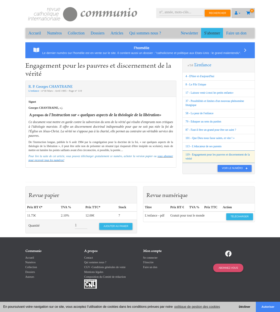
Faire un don (236, 33)
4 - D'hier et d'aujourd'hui (200, 76)
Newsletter (189, 33)
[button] (237, 13)
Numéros (54, 33)
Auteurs (29, 276)
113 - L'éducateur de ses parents (204, 146)
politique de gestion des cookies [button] (197, 306)
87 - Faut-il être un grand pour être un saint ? (211, 129)
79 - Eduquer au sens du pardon (203, 121)
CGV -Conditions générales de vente (105, 267)
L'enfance (34, 90)
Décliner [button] (244, 306)
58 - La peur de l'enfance (200, 113)
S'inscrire (148, 262)
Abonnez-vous (228, 267)
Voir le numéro (235, 168)
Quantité (34, 225)
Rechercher (217, 13)
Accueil (35, 33)
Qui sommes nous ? (145, 33)
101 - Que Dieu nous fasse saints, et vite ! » (210, 138)
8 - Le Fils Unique (196, 84)
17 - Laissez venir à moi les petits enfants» (210, 92)
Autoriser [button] (267, 306)
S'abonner (212, 33)
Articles (117, 33)
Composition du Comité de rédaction (105, 276)
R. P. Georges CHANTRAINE (51, 87)
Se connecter (150, 257)
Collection (76, 33)
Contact (88, 257)
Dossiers (97, 33)
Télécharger (239, 216)
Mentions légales (93, 272)
